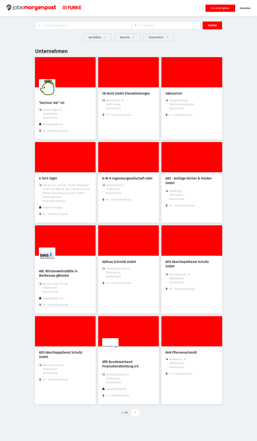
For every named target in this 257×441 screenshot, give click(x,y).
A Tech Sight (48, 178)
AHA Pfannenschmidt (181, 352)
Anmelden (245, 8)
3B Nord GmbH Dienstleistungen (126, 93)
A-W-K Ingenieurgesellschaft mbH (127, 178)
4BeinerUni (173, 93)
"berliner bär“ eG (51, 103)
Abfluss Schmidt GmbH (119, 262)
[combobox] (83, 26)
